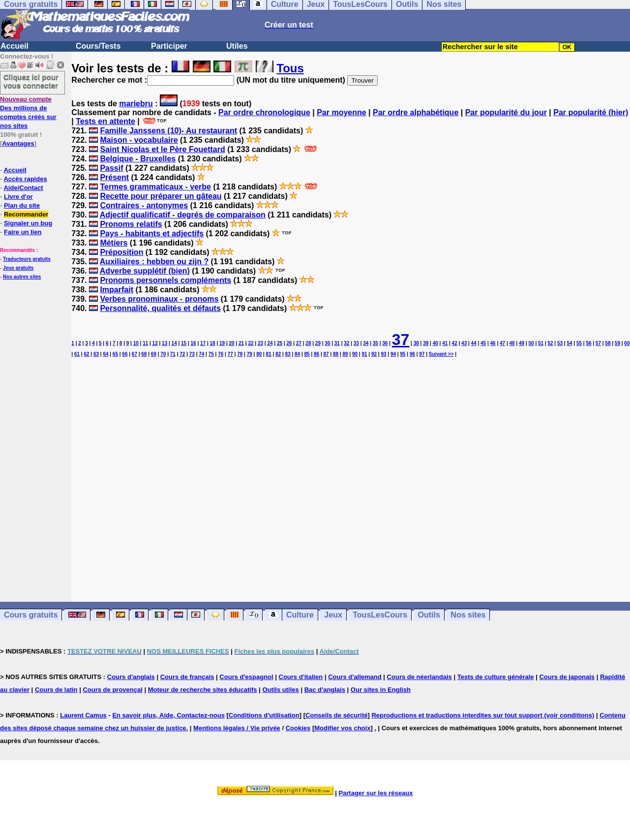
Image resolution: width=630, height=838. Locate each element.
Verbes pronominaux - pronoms (159, 299)
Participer (169, 46)
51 (540, 343)
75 (211, 354)
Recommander (26, 214)
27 (298, 343)
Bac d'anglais (324, 689)
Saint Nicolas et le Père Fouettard (162, 149)
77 (230, 354)
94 (393, 354)
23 (260, 343)
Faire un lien (23, 232)
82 (278, 354)
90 (355, 354)
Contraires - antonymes (144, 205)
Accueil (14, 46)
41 (445, 343)
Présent (114, 177)
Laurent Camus (83, 715)
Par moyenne (341, 112)
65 (115, 354)
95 (402, 354)
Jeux (333, 615)
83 (288, 354)
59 (617, 343)
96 (412, 354)
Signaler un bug (28, 223)
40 (435, 343)
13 (164, 343)
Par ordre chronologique (264, 112)
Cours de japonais (567, 677)
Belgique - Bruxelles (138, 159)
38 (416, 343)
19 (222, 343)
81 (268, 354)
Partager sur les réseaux (375, 793)
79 (249, 354)
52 (550, 343)
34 (365, 343)
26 (289, 343)
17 (203, 343)
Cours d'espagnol (246, 677)
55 (579, 343)
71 (173, 354)
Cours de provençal (112, 689)
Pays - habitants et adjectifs (152, 233)
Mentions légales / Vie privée (236, 728)
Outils (429, 615)
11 (145, 343)
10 (136, 343)
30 (327, 343)
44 (474, 343)
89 (345, 354)
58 (607, 343)
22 (250, 343)
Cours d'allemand (355, 677)
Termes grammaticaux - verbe (155, 187)
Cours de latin (56, 689)
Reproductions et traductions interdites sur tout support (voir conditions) (482, 715)
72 (182, 354)
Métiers (113, 243)
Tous (290, 68)
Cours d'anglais (131, 677)
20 (231, 343)
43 (464, 343)
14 (174, 343)
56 (588, 343)
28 (308, 343)
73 (192, 354)
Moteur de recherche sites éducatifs (202, 689)
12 (155, 343)
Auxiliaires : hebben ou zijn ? (154, 261)
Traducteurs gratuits (27, 259)
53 (560, 343)
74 (201, 354)
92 (374, 354)
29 (318, 343)
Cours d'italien (301, 677)
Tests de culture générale (495, 677)
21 (241, 343)
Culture (300, 615)
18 (212, 343)
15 (183, 343)
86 (316, 354)
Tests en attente (105, 121)
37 (401, 339)
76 (220, 354)
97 (421, 354)
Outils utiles (280, 689)
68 (144, 354)
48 (512, 343)
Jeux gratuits (18, 268)
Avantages (18, 143)
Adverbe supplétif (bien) (145, 271)
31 (337, 343)
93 (383, 354)
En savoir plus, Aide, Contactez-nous (168, 715)
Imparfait (116, 289)
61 (77, 354)
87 (326, 354)
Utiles (237, 46)
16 (193, 343)
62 (86, 354)
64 (105, 354)
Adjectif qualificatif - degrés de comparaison (183, 215)
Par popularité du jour (506, 112)
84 (297, 354)
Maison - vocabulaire (139, 140)
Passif (111, 168)
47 (502, 343)
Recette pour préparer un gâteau (160, 196)
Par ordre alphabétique (415, 112)
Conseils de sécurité (336, 715)
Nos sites (467, 615)
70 (163, 354)
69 (153, 354)
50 (531, 343)
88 (335, 354)
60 (627, 343)
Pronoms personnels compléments (165, 280)
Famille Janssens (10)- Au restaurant (168, 130)
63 (96, 354)
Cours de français (187, 677)
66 (124, 354)
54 (569, 343)
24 (269, 343)
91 (364, 354)
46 (493, 343)
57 (598, 343)
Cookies (298, 728)
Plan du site (22, 205)
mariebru (135, 103)
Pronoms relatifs (131, 224)
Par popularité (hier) (590, 112)
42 (454, 343)
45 (483, 343)
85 (307, 354)
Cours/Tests (98, 46)
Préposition (121, 252)
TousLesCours (380, 615)
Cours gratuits (31, 615)
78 (239, 354)
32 (346, 343)
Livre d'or (18, 196)
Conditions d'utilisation (264, 715)
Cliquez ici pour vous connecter (31, 81)
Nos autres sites (22, 276)
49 (521, 343)
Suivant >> (441, 354)
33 (356, 343)
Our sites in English (381, 689)
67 (134, 354)
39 (425, 343)
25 (279, 343)
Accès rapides (25, 179)
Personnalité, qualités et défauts (160, 308)
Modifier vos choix (342, 728)
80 (259, 354)
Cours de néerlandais (419, 677)
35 (375, 343)
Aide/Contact (23, 187)
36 (385, 343)
